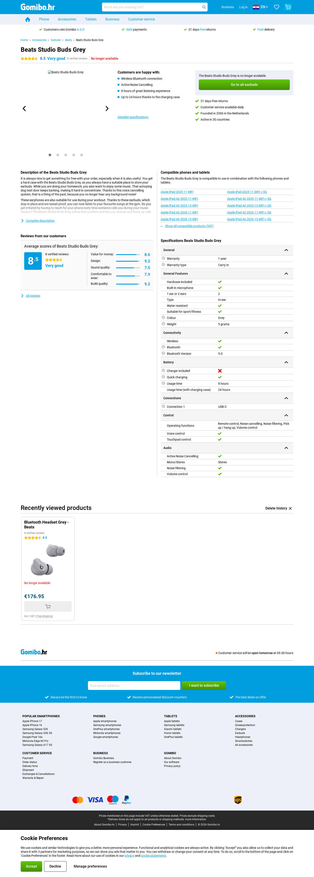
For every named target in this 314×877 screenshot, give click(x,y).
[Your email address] (134, 685)
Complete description (38, 220)
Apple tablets (172, 721)
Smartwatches (243, 741)
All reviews (30, 296)
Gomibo (170, 753)
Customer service (141, 19)
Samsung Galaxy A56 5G (37, 733)
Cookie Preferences (153, 824)
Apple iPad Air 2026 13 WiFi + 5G (249, 219)
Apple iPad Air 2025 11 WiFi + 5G (249, 198)
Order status (29, 762)
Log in (243, 7)
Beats (68, 40)
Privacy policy (172, 766)
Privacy (122, 824)
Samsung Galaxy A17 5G (37, 744)
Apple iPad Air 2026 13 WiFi (179, 219)
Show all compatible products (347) (187, 226)
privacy (129, 855)
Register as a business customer (112, 762)
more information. (196, 819)
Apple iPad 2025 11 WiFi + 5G (247, 192)
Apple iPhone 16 (32, 725)
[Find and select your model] (155, 7)
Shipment (28, 770)
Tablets (91, 19)
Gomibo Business (103, 758)
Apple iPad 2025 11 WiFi (177, 192)
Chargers (240, 729)
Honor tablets (172, 733)
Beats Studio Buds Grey (90, 40)
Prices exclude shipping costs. (197, 815)
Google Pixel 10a (32, 737)
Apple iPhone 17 (32, 721)
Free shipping (45, 616)
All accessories (244, 744)
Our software (171, 762)
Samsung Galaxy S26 (35, 729)
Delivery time (30, 766)
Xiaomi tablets (172, 729)
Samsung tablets (174, 725)
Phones (99, 716)
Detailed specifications (133, 117)
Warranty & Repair (33, 778)
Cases (238, 721)
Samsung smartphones (107, 725)
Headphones (242, 737)
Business (112, 19)
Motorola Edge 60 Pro (35, 741)
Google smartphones (105, 737)
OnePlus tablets (173, 737)
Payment (27, 758)
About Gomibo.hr (104, 824)
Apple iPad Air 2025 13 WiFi (179, 205)
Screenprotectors (245, 725)
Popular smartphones (41, 716)
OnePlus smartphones (106, 729)
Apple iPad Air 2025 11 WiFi (179, 198)
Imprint (134, 824)
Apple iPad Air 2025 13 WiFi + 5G (249, 205)
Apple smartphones (105, 721)
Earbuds (56, 40)
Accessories (67, 19)
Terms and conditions (181, 824)
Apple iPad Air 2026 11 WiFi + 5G (249, 212)
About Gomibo (172, 758)
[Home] (28, 19)
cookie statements (153, 855)
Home (24, 40)
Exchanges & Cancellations (38, 774)
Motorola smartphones (106, 733)
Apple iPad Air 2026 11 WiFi (179, 212)
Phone (44, 19)
